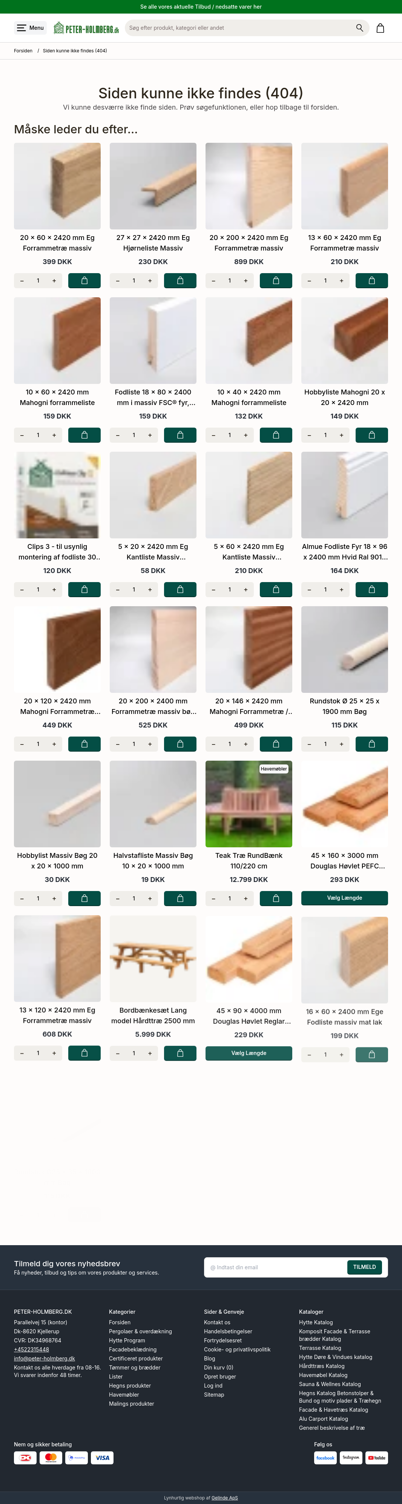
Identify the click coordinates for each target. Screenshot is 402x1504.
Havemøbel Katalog (323, 1375)
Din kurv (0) (218, 1367)
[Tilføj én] (54, 280)
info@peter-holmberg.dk (44, 1358)
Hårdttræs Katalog (322, 1366)
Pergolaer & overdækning (140, 1331)
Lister (116, 1376)
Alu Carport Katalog (323, 1418)
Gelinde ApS (225, 1498)
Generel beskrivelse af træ (332, 1428)
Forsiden (23, 50)
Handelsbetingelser (228, 1331)
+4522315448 (31, 1349)
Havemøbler (124, 1394)
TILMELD (364, 1267)
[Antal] (38, 280)
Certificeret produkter (136, 1358)
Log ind (213, 1385)
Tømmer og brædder (134, 1367)
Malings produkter (131, 1403)
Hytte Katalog (316, 1322)
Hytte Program (127, 1340)
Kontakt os (217, 1322)
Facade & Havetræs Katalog (333, 1409)
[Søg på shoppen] (360, 28)
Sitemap (214, 1394)
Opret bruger (220, 1376)
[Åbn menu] (30, 28)
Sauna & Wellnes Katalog (330, 1384)
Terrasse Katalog (320, 1348)
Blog (209, 1358)
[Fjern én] (22, 280)
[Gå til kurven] (382, 28)
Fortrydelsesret (223, 1340)
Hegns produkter (130, 1385)
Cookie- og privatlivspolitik (237, 1349)
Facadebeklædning (133, 1349)
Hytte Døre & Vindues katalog (335, 1357)
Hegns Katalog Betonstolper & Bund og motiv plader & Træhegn (340, 1397)
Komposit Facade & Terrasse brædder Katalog (334, 1335)
